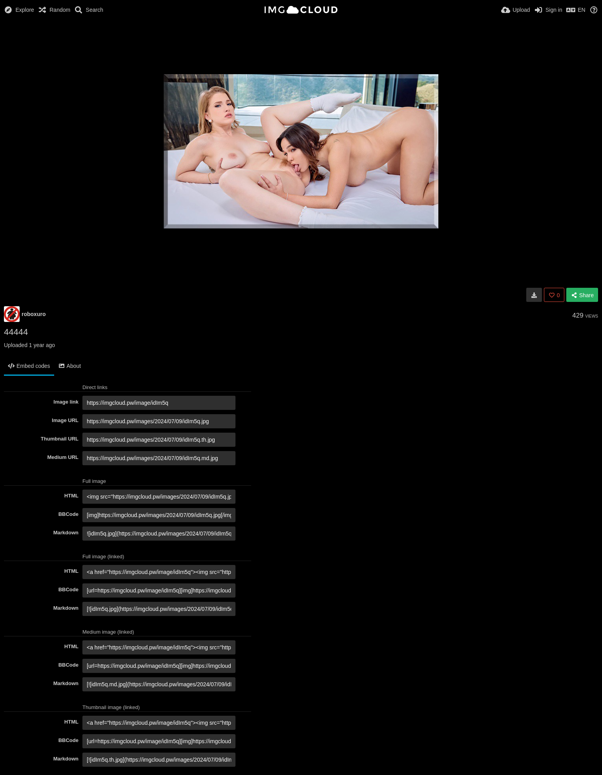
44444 (16, 332)
